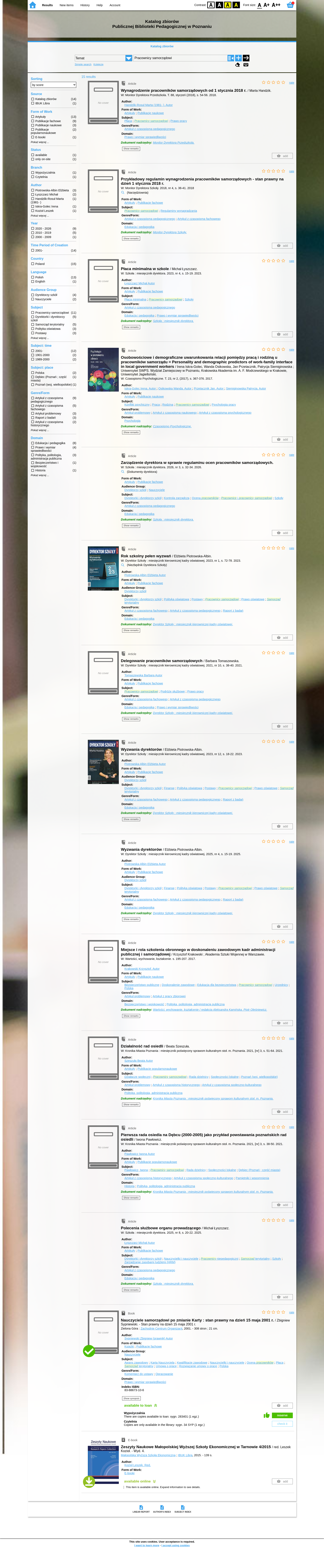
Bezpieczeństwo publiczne (141, 985)
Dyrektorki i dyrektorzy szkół (142, 498)
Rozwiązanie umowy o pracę (198, 1366)
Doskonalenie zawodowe (178, 985)
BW (219, 4)
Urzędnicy (281, 985)
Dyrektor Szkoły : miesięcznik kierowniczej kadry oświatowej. (193, 624)
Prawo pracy (178, 121)
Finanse (169, 788)
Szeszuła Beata (138, 1060)
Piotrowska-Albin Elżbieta (145, 575)
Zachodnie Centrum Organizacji (161, 1328)
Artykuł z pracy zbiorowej (169, 996)
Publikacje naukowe (150, 113)
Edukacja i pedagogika (139, 227)
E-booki (129, 1473)
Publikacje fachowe (150, 202)
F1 (267, 4)
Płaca (128, 121)
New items (67, 5)
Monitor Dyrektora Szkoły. (170, 232)
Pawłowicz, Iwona (136, 1170)
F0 (259, 4)
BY (236, 4)
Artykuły (129, 113)
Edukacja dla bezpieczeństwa (216, 985)
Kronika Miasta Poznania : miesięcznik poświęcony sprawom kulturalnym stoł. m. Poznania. (213, 1098)
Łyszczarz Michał (139, 283)
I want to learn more (146, 1545)
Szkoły (189, 299)
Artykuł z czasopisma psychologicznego (225, 412)
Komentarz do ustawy (138, 1374)
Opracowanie (164, 1374)
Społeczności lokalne (225, 1076)
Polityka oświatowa (176, 599)
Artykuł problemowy (137, 412)
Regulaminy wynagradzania (179, 210)
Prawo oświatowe (252, 599)
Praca (156, 404)
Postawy (197, 599)
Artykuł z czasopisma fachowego (198, 218)
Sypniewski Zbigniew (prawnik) (148, 1338)
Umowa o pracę (166, 1366)
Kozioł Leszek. (137, 1465)
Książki (129, 1346)
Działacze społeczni (137, 1076)
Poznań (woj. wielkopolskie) (259, 1076)
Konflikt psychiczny (137, 404)
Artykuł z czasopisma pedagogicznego (149, 129)
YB (228, 4)
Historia (129, 1186)
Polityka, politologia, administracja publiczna (196, 1004)
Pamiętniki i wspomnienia (252, 1178)
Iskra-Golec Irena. (140, 388)
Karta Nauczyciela (162, 1362)
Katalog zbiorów (161, 46)
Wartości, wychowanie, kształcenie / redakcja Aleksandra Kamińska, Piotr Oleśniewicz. (210, 1009)
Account (115, 5)
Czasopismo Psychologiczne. (172, 426)
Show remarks (131, 148)
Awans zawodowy (136, 1362)
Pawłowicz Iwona (139, 1154)
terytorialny (255, 1258)
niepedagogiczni (219, 1258)
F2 (276, 4)
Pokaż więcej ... (40, 142)
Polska (128, 988)
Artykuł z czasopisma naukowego (175, 412)
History (85, 5)
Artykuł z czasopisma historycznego (176, 1085)
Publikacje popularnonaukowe (157, 1068)
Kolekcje (98, 64)
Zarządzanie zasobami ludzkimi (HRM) (149, 1262)
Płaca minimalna (135, 299)
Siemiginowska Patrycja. (246, 388)
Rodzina (167, 404)
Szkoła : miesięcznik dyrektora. (173, 321)
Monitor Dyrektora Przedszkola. (173, 142)
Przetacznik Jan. (209, 388)
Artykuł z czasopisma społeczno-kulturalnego (231, 1085)
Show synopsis (131, 1398)
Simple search (83, 64)
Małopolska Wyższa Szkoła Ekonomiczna (148, 1455)
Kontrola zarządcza (176, 498)
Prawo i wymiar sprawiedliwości (145, 137)
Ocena (205, 498)
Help (99, 5)
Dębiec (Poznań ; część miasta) (259, 1170)
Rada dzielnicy (198, 1076)
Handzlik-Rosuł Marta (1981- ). (148, 105)
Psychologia (132, 420)
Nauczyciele (157, 490)
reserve (282, 1415)
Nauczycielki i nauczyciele (181, 1258)
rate (291, 82)
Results (47, 5)
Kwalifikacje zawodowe (192, 1362)
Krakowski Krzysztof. (142, 968)
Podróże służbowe (173, 691)
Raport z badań (233, 610)
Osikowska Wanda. (175, 388)
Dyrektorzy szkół (135, 490)
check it (282, 1423)
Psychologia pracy (224, 404)
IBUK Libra (185, 1455)
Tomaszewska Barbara (143, 675)
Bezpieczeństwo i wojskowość (144, 1004)
